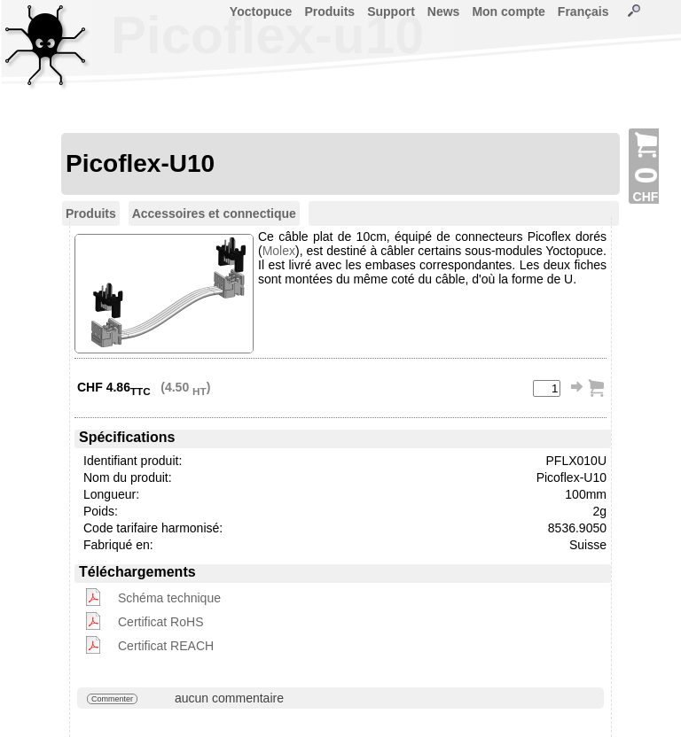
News (443, 11)
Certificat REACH (166, 646)
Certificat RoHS (160, 622)
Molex (278, 251)
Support (391, 11)
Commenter (112, 698)
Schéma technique (169, 598)
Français (583, 11)
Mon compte (508, 11)
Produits (329, 11)
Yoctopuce (261, 11)
